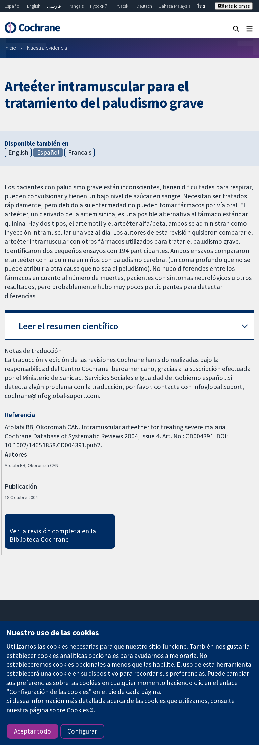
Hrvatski (122, 6)
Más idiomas (234, 6)
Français (75, 6)
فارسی (54, 6)
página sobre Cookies (59, 710)
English (33, 6)
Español (12, 6)
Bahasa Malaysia (175, 6)
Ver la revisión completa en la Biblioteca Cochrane (53, 535)
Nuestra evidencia (47, 47)
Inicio (10, 47)
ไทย (201, 6)
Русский (98, 6)
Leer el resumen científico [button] (68, 326)
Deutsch (144, 6)
